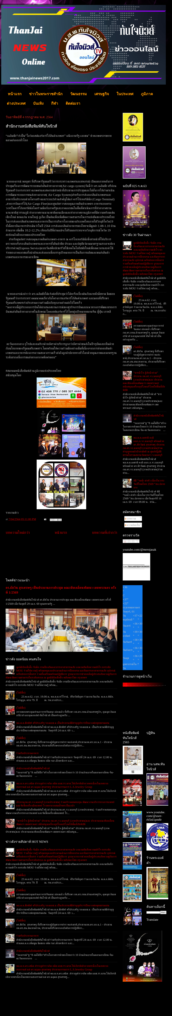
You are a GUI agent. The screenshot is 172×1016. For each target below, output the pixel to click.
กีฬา (54, 103)
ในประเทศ (125, 94)
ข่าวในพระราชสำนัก (46, 94)
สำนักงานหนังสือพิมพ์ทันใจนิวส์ (33, 768)
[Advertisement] (61, 556)
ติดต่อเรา (73, 103)
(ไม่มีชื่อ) (20, 692)
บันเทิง (38, 103)
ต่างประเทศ (16, 103)
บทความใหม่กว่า (18, 532)
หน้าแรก (15, 94)
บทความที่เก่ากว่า (104, 532)
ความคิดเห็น (132, 525)
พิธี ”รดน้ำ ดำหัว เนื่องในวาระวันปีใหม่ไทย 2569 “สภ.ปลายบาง (149, 484)
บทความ (130, 518)
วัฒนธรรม (78, 94)
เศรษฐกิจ (101, 94)
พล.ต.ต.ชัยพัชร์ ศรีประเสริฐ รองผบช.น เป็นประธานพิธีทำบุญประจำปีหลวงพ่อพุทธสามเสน (62, 722)
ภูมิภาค (147, 94)
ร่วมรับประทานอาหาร (27, 753)
